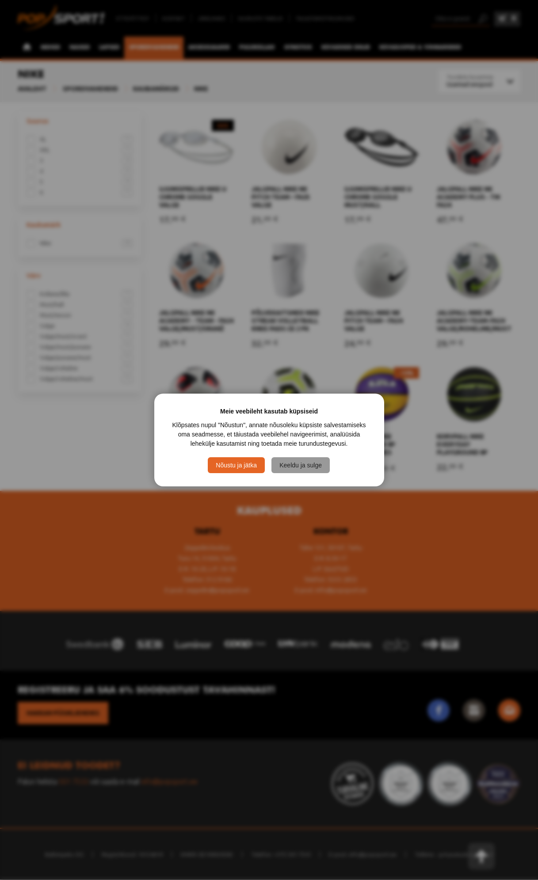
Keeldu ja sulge (301, 465)
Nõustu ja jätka (236, 465)
